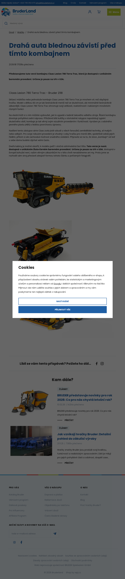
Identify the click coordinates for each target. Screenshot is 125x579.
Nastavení (62, 301)
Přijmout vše (62, 309)
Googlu (57, 283)
